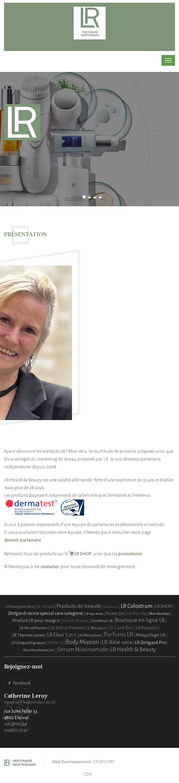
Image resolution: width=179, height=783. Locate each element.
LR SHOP (80, 554)
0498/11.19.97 (16, 730)
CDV (87, 774)
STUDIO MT (103, 761)
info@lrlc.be (15, 724)
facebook (19, 683)
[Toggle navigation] (168, 60)
